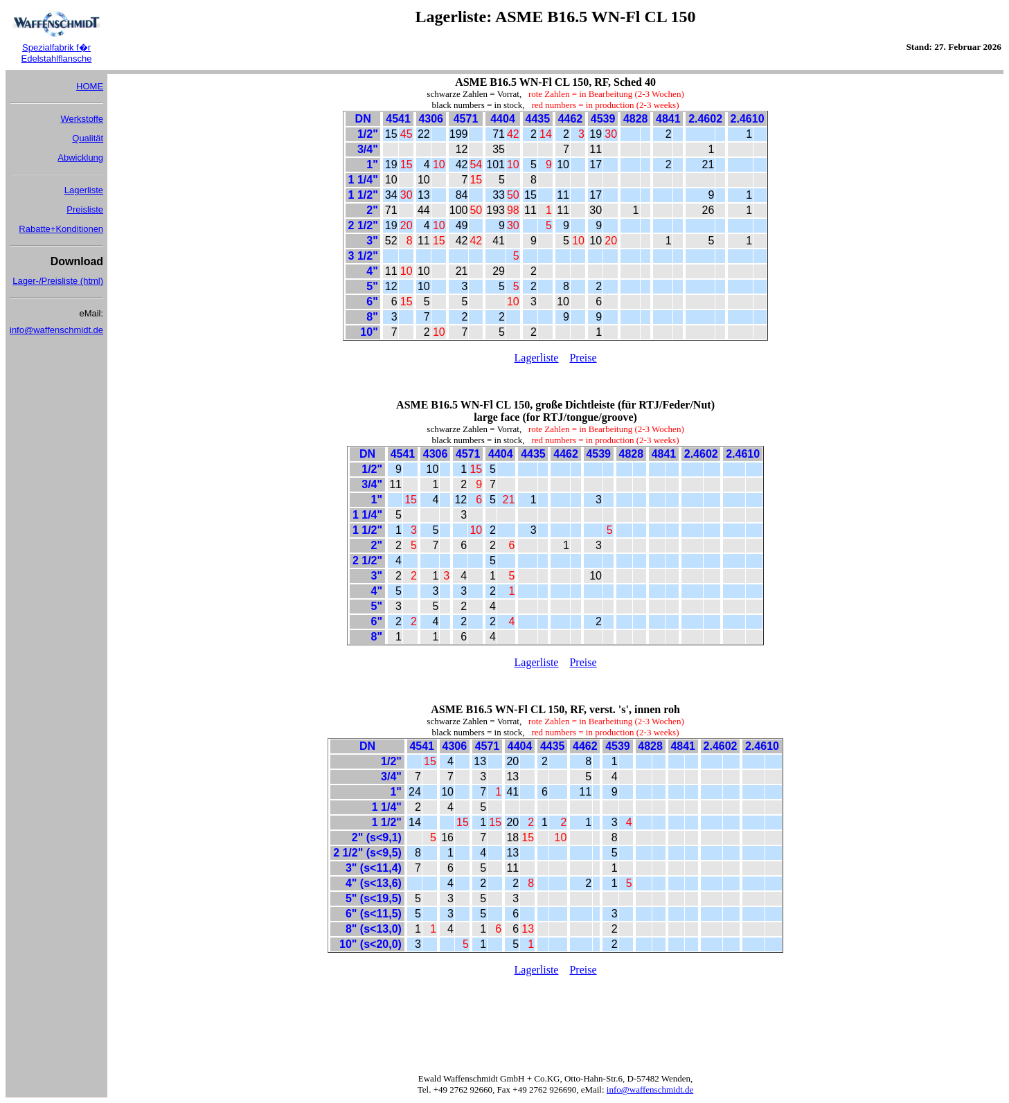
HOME (89, 86)
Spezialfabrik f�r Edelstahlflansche (56, 53)
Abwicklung (80, 157)
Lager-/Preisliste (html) (57, 281)
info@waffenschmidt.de (56, 330)
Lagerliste (83, 190)
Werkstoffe (81, 119)
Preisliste (84, 209)
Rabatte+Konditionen (61, 229)
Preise (582, 358)
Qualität (87, 138)
